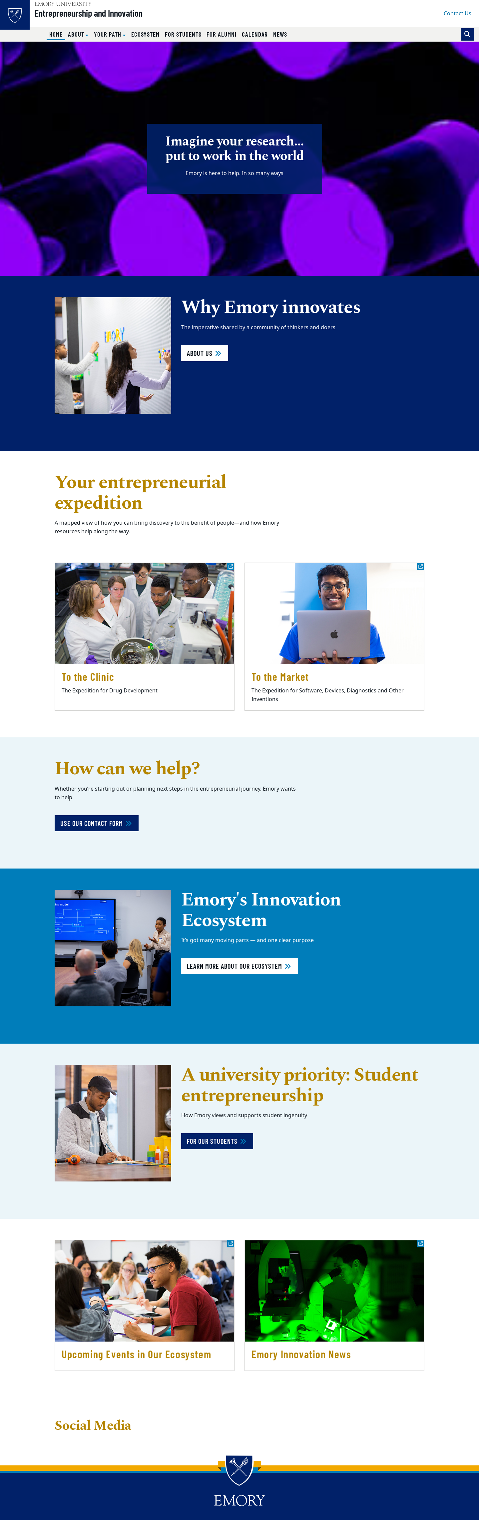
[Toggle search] (467, 34)
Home (57, 34)
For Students (183, 34)
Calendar (255, 34)
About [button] (77, 34)
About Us (205, 353)
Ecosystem (145, 34)
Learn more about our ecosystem (239, 966)
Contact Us (457, 14)
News (280, 34)
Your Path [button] (108, 34)
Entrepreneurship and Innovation (101, 17)
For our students (217, 1141)
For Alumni (221, 34)
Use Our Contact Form (96, 823)
